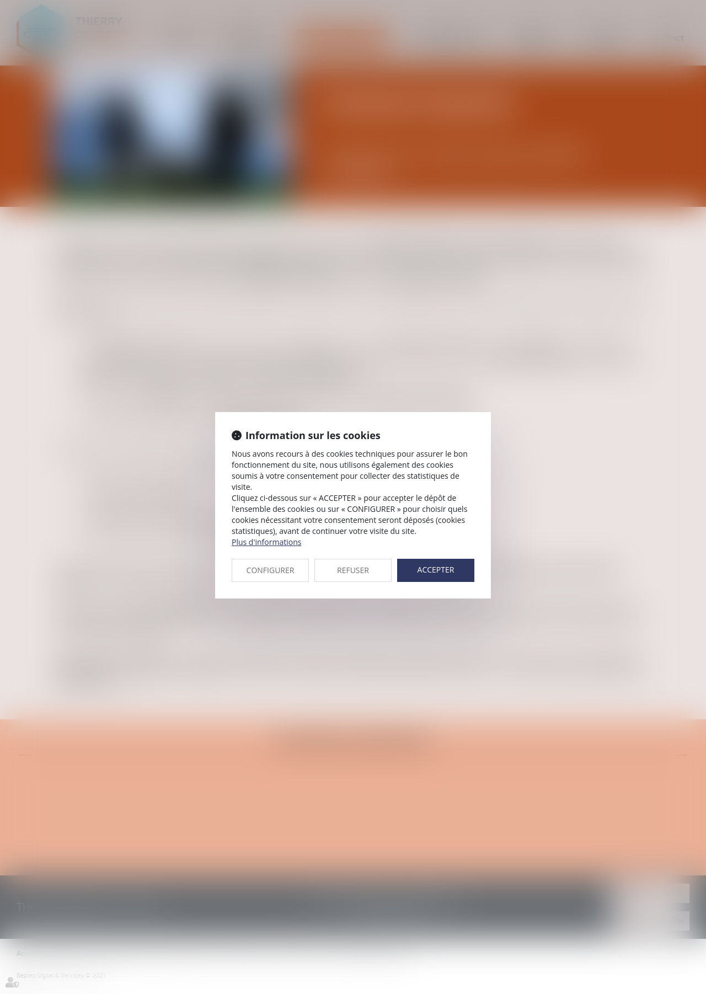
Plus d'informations (266, 542)
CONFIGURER (271, 570)
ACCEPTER (436, 569)
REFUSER (353, 570)
